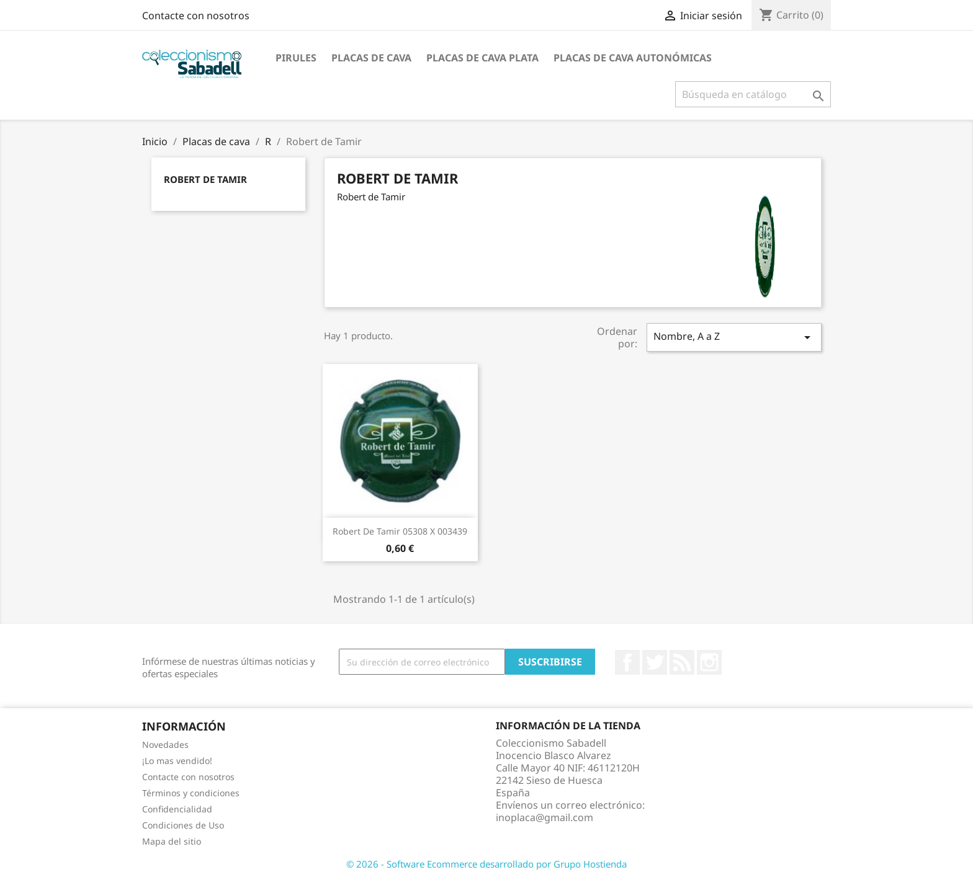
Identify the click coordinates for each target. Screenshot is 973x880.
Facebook (627, 662)
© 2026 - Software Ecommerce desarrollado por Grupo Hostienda (486, 864)
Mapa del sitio (171, 841)
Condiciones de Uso (183, 825)
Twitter (654, 662)
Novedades (165, 744)
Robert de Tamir (205, 179)
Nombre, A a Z (734, 337)
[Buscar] (753, 94)
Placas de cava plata (482, 57)
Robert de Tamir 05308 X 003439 (400, 531)
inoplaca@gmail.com (544, 817)
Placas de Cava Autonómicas (633, 57)
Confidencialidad (177, 809)
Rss (682, 662)
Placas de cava (371, 57)
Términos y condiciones (191, 793)
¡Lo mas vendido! (177, 761)
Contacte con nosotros (195, 15)
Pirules (296, 57)
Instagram (709, 662)
